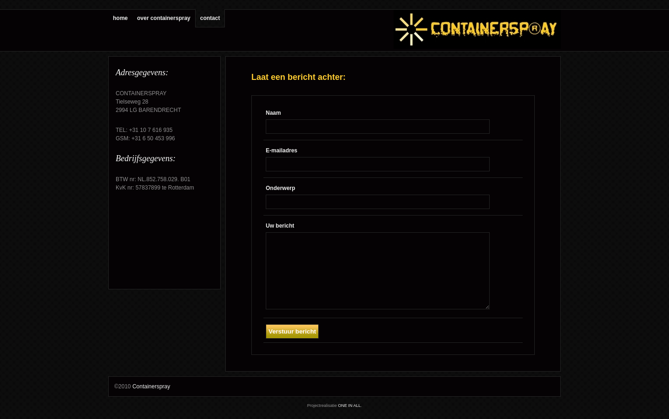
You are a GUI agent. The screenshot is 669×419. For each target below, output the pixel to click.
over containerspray (163, 18)
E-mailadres (281, 150)
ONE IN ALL (349, 405)
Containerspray (151, 386)
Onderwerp (280, 188)
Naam (273, 113)
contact (210, 18)
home (120, 18)
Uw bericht (280, 226)
